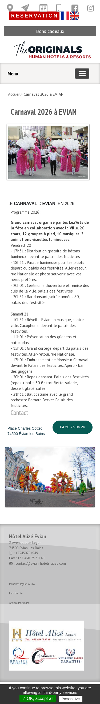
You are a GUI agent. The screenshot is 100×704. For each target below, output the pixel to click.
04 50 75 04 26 (72, 427)
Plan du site (15, 593)
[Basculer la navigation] (82, 73)
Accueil (14, 94)
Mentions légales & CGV (22, 584)
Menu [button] (12, 73)
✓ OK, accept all (37, 698)
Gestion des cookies (19, 603)
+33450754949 (26, 553)
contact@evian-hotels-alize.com (40, 563)
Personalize (71, 699)
